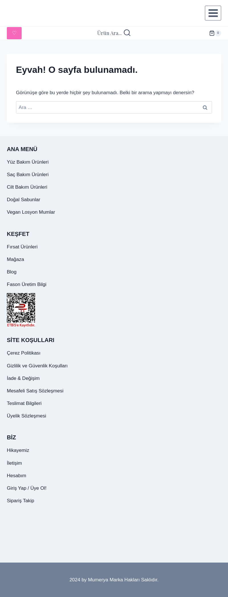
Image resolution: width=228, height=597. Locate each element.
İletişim (14, 463)
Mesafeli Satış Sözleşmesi (35, 391)
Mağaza (15, 259)
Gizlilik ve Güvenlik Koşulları (37, 366)
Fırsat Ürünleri (22, 247)
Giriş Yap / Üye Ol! (26, 488)
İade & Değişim (23, 378)
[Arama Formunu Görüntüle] (114, 33)
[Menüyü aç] (213, 13)
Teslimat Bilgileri (24, 403)
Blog (12, 272)
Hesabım (16, 475)
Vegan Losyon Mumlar (31, 212)
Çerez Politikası (23, 353)
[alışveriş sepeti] (215, 33)
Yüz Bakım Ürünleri (27, 162)
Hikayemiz (18, 450)
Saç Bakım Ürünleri (27, 174)
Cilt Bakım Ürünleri (27, 187)
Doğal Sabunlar (23, 199)
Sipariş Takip (20, 500)
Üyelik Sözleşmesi (26, 416)
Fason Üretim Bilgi (26, 284)
